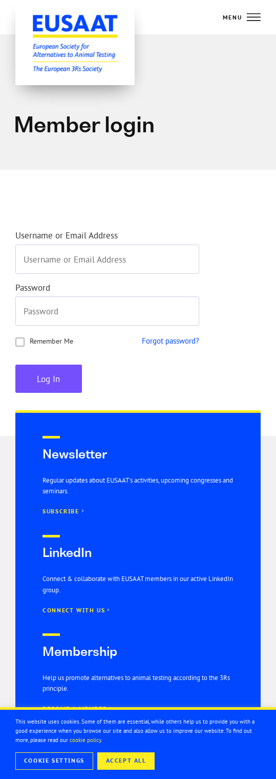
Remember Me (51, 341)
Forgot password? (170, 341)
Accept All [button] (126, 760)
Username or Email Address (66, 235)
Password (32, 288)
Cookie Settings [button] (54, 760)
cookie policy (85, 740)
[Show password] (191, 311)
